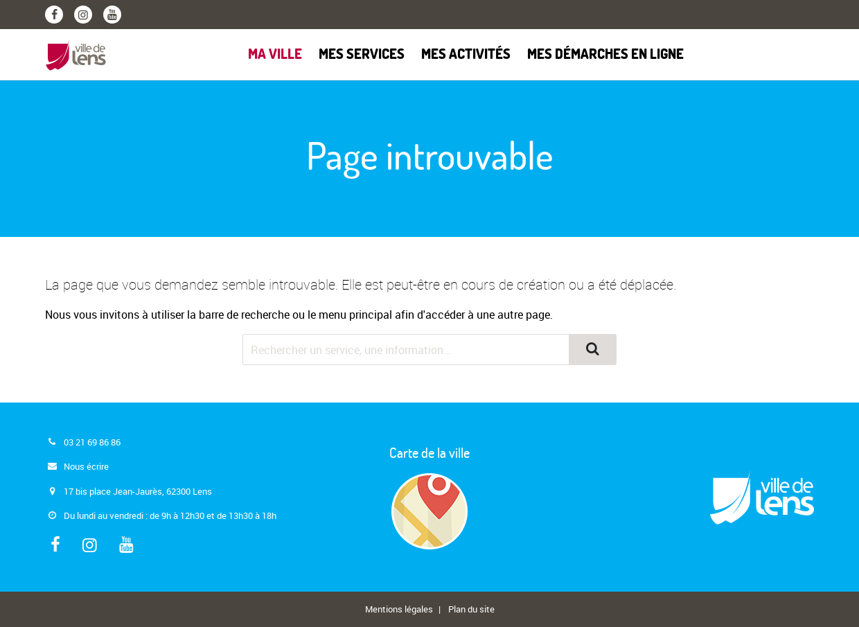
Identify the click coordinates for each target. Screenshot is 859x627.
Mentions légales (399, 609)
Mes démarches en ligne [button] (605, 55)
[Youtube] (112, 15)
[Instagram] (83, 15)
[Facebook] (54, 15)
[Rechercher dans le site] (405, 349)
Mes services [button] (362, 55)
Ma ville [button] (275, 55)
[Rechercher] (593, 349)
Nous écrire (86, 466)
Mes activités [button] (466, 55)
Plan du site (471, 609)
